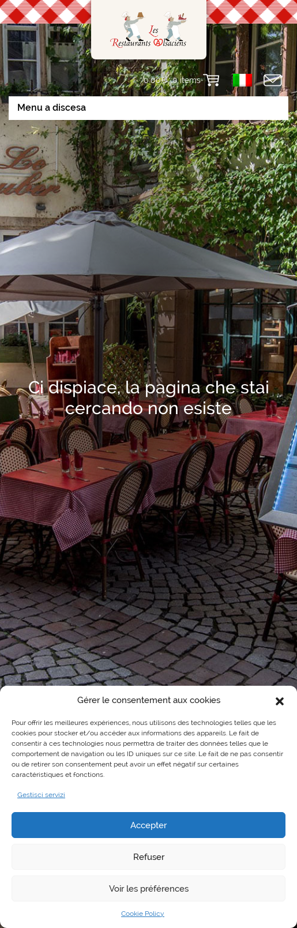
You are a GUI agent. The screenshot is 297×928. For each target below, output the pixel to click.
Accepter (148, 825)
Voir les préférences (149, 889)
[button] (279, 700)
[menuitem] (242, 80)
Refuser (148, 857)
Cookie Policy (142, 914)
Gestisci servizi (41, 795)
